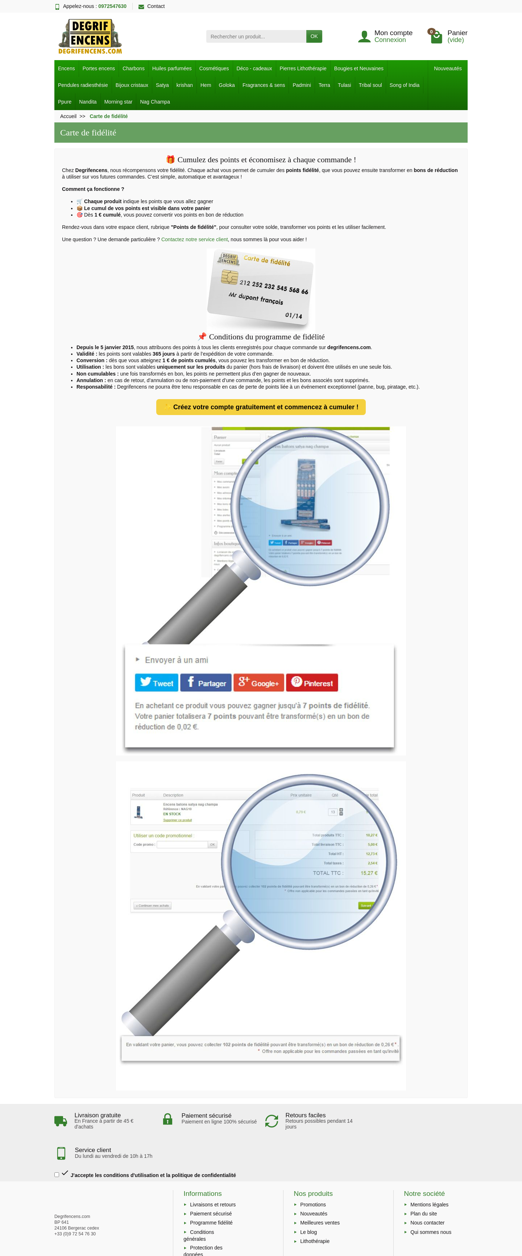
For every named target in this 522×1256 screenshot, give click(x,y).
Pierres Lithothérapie (303, 68)
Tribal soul (370, 85)
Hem (205, 85)
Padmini (302, 85)
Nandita (87, 102)
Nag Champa (155, 102)
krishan (185, 85)
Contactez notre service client (194, 239)
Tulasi (344, 85)
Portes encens (99, 68)
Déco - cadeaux (254, 68)
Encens (66, 68)
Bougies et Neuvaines (359, 68)
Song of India (405, 85)
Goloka (227, 85)
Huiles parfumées (172, 68)
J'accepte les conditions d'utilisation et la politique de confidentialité (145, 1143)
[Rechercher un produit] (256, 36)
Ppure (64, 102)
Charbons (134, 68)
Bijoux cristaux (132, 85)
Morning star (118, 102)
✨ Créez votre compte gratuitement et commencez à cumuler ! (261, 407)
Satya (162, 85)
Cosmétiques (214, 68)
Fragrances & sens (264, 85)
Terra (324, 85)
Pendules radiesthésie (83, 85)
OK (314, 36)
